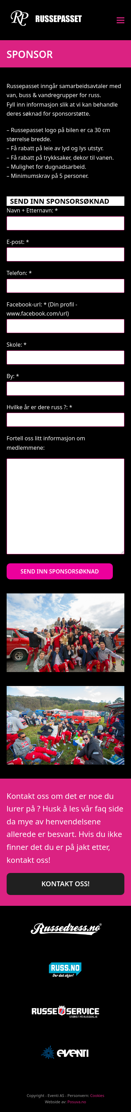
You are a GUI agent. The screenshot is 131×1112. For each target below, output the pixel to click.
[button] (120, 20)
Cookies (97, 1095)
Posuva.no (76, 1101)
